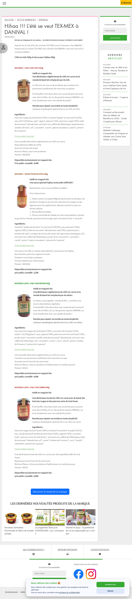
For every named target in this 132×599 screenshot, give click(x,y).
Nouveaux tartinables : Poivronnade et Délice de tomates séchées (19, 531)
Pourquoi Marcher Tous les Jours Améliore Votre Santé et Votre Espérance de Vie (115, 86)
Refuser (110, 591)
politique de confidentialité (69, 592)
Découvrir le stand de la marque (50, 492)
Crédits (22, 592)
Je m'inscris (115, 38)
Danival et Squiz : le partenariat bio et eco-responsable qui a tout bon (80, 531)
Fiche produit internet (24, 136)
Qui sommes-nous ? (11, 592)
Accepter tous (110, 584)
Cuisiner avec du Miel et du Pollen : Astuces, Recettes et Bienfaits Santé (115, 71)
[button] (3, 3)
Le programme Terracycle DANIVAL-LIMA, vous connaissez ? (49, 531)
